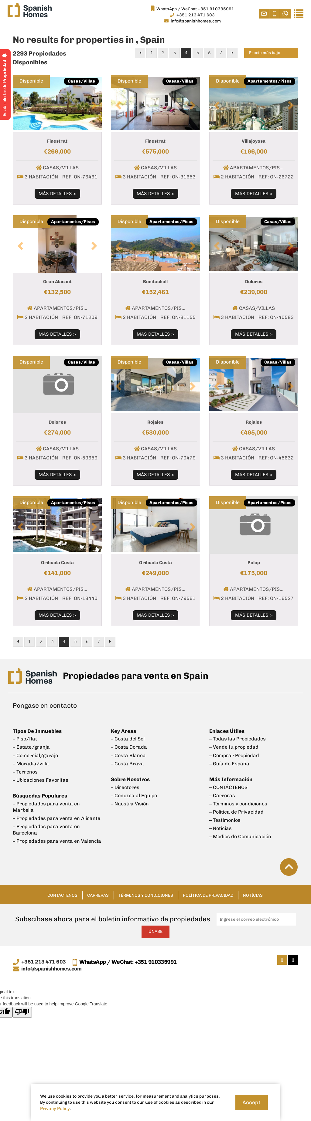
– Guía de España (229, 762)
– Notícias (220, 822)
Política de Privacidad (215, 889)
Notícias (266, 889)
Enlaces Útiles (226, 732)
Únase (155, 925)
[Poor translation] (22, 1006)
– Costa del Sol (128, 739)
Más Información (230, 777)
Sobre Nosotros (130, 777)
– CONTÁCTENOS (228, 784)
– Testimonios (225, 814)
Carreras (89, 889)
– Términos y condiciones (238, 799)
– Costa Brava (127, 762)
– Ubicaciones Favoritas (40, 777)
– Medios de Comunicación (240, 829)
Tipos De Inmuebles (37, 732)
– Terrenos (25, 769)
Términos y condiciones (144, 889)
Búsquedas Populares (39, 792)
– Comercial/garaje (35, 754)
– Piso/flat (25, 739)
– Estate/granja (31, 747)
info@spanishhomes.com (53, 963)
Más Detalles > (57, 193)
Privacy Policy (54, 1108)
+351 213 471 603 (43, 956)
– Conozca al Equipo (134, 792)
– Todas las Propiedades (237, 739)
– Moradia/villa (31, 762)
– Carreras (222, 792)
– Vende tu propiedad (233, 747)
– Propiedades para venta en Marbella (46, 803)
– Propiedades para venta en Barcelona (46, 824)
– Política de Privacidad (236, 807)
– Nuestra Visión (130, 799)
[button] (19, 103)
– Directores (125, 784)
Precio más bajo (266, 53)
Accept (251, 1102)
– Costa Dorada (129, 747)
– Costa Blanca (128, 754)
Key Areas (123, 732)
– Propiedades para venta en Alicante (56, 813)
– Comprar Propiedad (234, 754)
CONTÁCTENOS (49, 889)
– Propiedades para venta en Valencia (57, 835)
